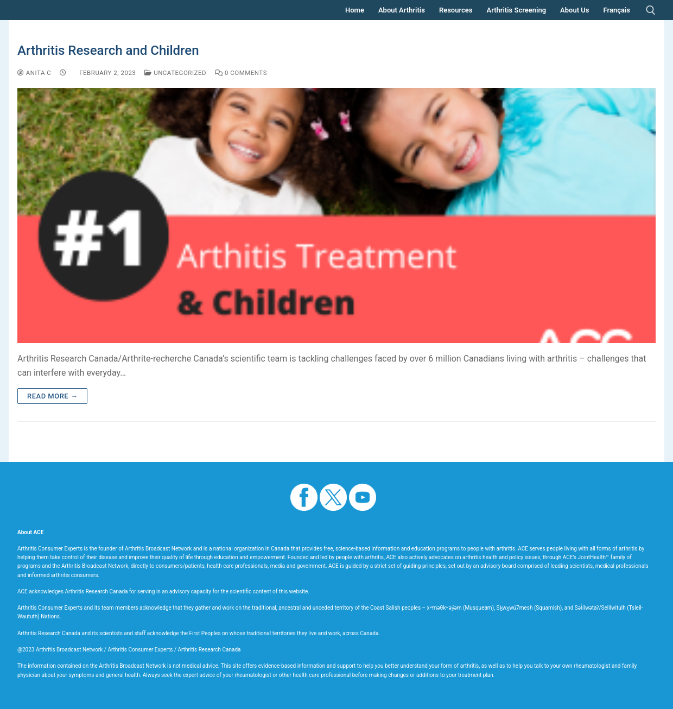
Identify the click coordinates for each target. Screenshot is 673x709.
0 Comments (241, 73)
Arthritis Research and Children (108, 50)
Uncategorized (175, 73)
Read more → (52, 396)
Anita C (34, 73)
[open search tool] (651, 10)
